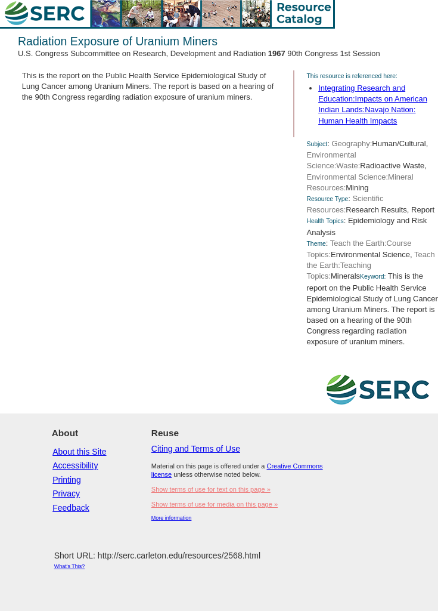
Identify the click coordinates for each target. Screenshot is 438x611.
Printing (66, 480)
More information (171, 518)
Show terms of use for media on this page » (214, 504)
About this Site (79, 451)
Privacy (66, 493)
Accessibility (75, 465)
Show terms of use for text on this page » (211, 489)
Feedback (70, 508)
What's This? (69, 566)
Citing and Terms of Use (195, 448)
